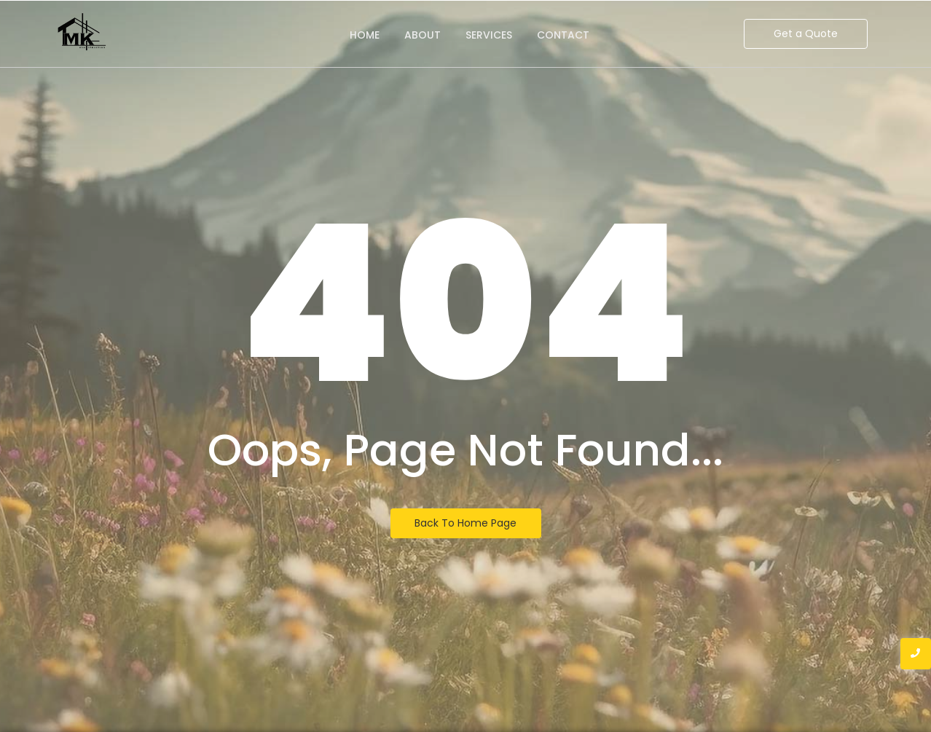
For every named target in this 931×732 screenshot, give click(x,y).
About (422, 35)
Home (365, 35)
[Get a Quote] (806, 34)
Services (489, 35)
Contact (563, 35)
